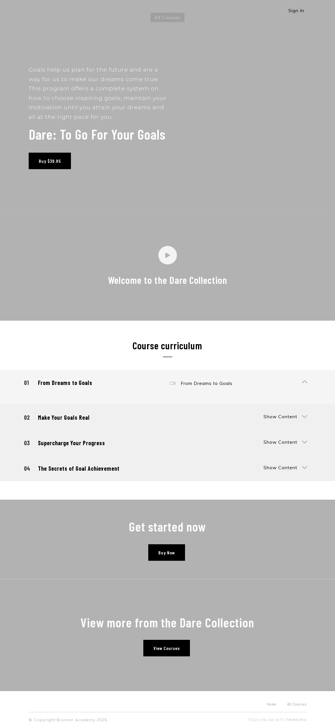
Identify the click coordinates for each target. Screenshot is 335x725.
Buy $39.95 (50, 161)
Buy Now (165, 549)
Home (272, 701)
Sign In (296, 10)
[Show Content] (304, 379)
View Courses (165, 645)
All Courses (167, 17)
